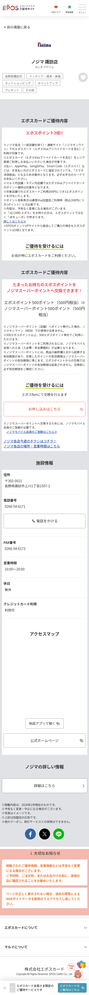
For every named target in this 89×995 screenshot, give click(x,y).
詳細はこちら (60, 785)
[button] (52, 988)
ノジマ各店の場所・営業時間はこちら (32, 446)
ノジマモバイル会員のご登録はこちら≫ (31, 432)
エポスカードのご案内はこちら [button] (72, 988)
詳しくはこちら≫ (15, 221)
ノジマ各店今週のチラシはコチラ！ (30, 441)
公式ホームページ (57, 740)
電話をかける (44, 520)
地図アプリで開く (44, 723)
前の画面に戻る (16, 27)
